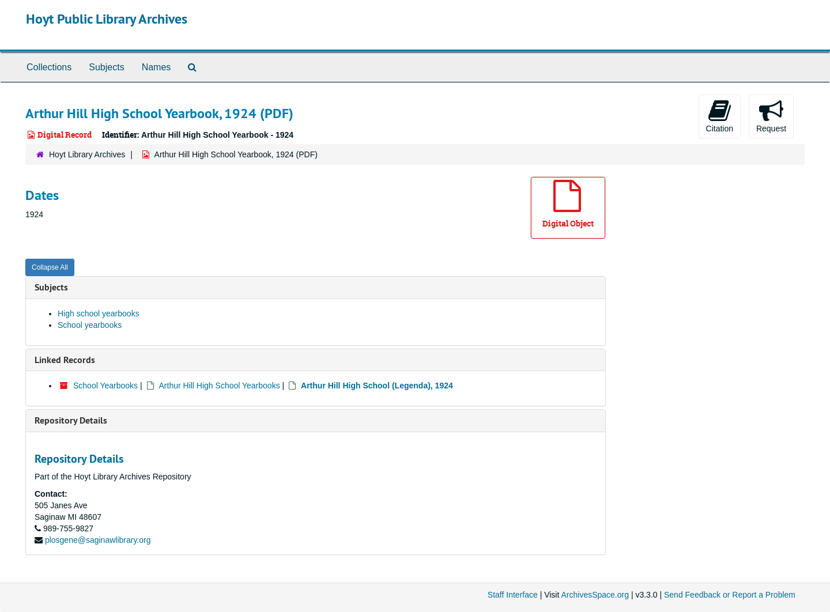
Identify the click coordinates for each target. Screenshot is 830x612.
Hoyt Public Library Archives (106, 19)
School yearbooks (90, 325)
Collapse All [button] (50, 267)
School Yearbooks (105, 385)
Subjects (106, 67)
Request (771, 116)
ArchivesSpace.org (595, 594)
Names (156, 67)
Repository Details (71, 420)
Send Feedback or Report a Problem (729, 594)
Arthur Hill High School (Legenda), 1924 (377, 385)
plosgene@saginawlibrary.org (98, 540)
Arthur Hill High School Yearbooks (219, 385)
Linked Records (65, 360)
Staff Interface (513, 594)
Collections (49, 67)
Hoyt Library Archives (87, 154)
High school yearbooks (98, 313)
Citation (719, 116)
